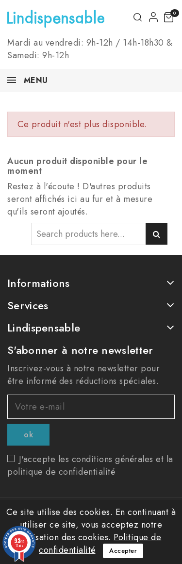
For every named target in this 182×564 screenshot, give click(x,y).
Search (156, 234)
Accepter (123, 550)
